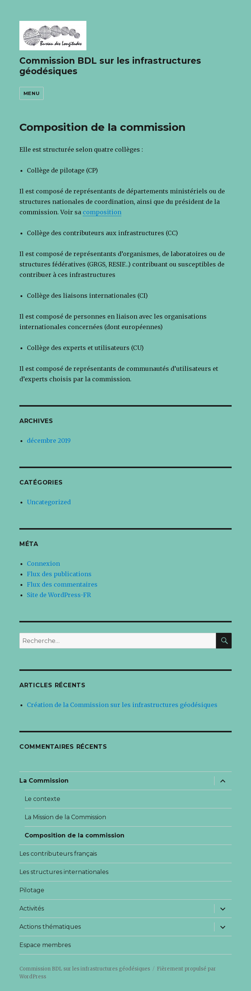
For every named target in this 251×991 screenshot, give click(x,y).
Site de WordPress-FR (59, 595)
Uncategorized (49, 502)
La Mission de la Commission (65, 817)
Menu (31, 93)
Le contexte (42, 798)
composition (102, 212)
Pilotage (31, 890)
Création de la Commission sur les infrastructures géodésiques (122, 704)
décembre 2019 (49, 440)
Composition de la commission (74, 835)
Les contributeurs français (58, 853)
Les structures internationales (63, 871)
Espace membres (45, 945)
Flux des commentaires (62, 584)
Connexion (43, 563)
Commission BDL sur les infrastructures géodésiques (84, 969)
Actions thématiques (50, 926)
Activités (31, 908)
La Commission (44, 780)
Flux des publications (59, 574)
